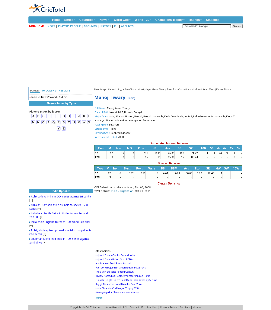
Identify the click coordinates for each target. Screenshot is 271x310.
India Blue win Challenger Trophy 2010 (117, 288)
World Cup (121, 19)
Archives (127, 26)
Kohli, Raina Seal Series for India (114, 263)
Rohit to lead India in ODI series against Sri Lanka (61, 196)
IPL (116, 26)
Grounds (90, 26)
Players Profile (69, 26)
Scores (35, 90)
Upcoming (49, 90)
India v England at (122, 191)
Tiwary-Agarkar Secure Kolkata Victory (117, 292)
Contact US (136, 307)
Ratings (194, 19)
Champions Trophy (169, 19)
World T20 (142, 19)
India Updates (61, 191)
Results (64, 90)
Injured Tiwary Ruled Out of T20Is (115, 259)
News (103, 19)
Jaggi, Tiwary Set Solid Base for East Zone (119, 284)
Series (68, 19)
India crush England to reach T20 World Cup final (60, 222)
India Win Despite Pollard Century (115, 271)
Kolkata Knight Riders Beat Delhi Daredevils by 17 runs (126, 279)
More (99, 298)
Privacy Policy (168, 307)
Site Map (151, 307)
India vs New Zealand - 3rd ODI (49, 97)
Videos (197, 307)
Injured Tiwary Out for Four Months (115, 255)
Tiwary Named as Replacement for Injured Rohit (123, 275)
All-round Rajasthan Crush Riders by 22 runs (121, 267)
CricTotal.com (93, 307)
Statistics (212, 19)
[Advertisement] (136, 58)
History (105, 26)
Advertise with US (116, 307)
